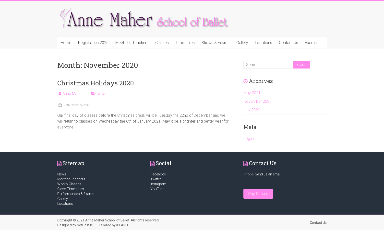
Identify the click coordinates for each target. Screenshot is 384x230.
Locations (263, 42)
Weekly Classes (69, 184)
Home (66, 42)
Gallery (242, 42)
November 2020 (257, 101)
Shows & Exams (215, 42)
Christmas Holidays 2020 (95, 83)
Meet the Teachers (71, 179)
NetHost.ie (85, 225)
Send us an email (268, 174)
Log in (248, 138)
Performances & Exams (75, 194)
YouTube (157, 189)
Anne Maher (72, 93)
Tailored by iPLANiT (114, 225)
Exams (311, 42)
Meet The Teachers (131, 42)
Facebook (158, 174)
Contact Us (288, 42)
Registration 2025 (93, 42)
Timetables (185, 42)
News (101, 93)
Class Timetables (70, 189)
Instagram (158, 184)
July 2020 (251, 110)
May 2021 (252, 93)
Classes (162, 42)
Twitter (155, 179)
